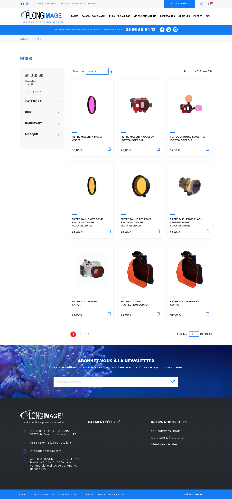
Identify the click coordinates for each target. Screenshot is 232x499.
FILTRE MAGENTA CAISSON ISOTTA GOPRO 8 (138, 138)
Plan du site (101, 494)
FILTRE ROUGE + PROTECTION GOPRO (134, 303)
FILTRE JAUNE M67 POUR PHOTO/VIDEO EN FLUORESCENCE (87, 222)
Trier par (78, 71)
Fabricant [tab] (33, 123)
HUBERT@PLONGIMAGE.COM (63, 494)
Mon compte (180, 3)
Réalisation (193, 494)
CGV (131, 494)
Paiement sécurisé (104, 422)
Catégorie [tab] (33, 101)
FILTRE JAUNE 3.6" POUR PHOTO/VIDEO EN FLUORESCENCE (136, 222)
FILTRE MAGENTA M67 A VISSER (87, 138)
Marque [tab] (31, 134)
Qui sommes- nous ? (167, 431)
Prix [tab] (28, 112)
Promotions (78, 3)
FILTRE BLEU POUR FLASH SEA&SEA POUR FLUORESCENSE (186, 222)
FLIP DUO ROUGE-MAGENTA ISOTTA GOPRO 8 (187, 138)
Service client (50, 3)
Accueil (37, 3)
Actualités (64, 3)
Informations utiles (169, 422)
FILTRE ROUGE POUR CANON (85, 303)
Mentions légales (164, 444)
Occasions (92, 3)
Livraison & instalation (168, 438)
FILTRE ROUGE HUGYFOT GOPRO (185, 303)
